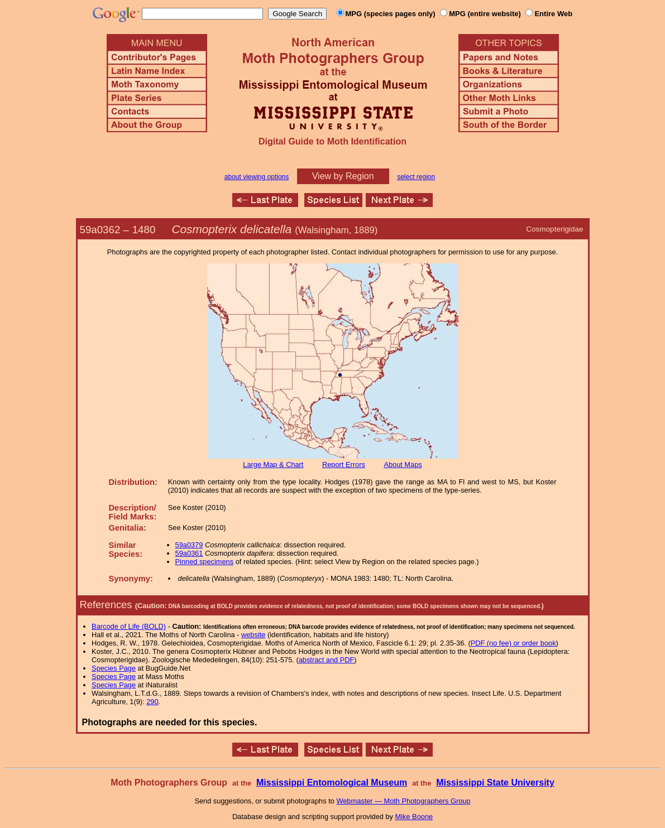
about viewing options (256, 177)
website (253, 634)
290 (152, 701)
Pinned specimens (204, 561)
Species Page (114, 668)
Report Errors (343, 464)
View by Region (343, 176)
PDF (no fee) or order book (513, 643)
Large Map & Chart (273, 464)
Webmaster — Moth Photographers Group (403, 801)
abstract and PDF (327, 660)
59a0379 (189, 545)
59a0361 (189, 553)
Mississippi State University (495, 782)
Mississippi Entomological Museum (331, 782)
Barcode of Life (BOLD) (129, 626)
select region (416, 177)
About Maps (403, 464)
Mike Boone (414, 816)
